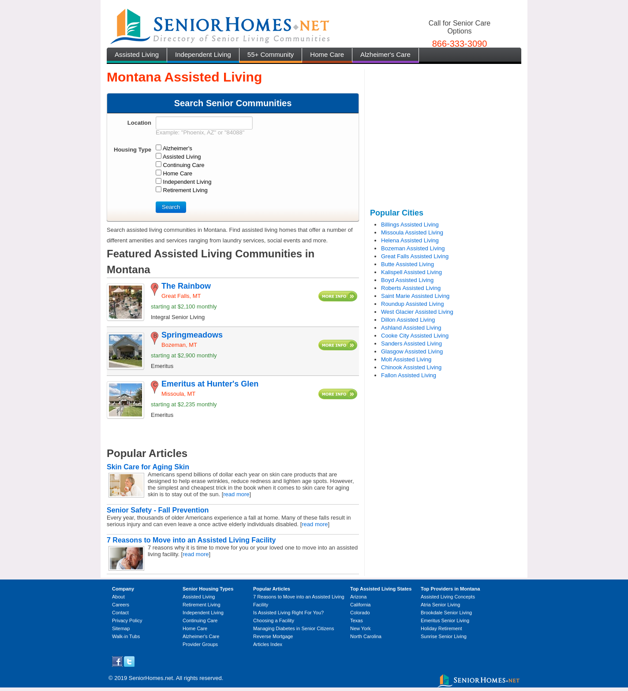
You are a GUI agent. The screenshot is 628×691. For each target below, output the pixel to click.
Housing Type (132, 149)
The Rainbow (186, 286)
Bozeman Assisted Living (413, 248)
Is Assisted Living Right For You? (288, 612)
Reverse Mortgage (273, 636)
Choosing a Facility (273, 620)
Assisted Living (137, 54)
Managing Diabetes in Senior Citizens (293, 628)
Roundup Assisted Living (412, 304)
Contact (120, 612)
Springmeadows (192, 335)
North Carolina (365, 636)
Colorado (360, 612)
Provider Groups (200, 644)
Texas (356, 620)
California (360, 604)
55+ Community (270, 54)
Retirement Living (202, 604)
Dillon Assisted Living (408, 319)
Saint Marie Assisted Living (415, 296)
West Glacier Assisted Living (417, 311)
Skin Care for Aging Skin (148, 467)
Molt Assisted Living (406, 359)
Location (139, 122)
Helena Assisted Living (410, 240)
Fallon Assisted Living (408, 375)
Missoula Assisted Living (412, 232)
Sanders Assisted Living (411, 343)
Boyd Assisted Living (407, 280)
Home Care (327, 54)
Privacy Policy (127, 620)
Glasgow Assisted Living (412, 351)
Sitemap (121, 628)
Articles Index (267, 644)
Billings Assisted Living (410, 224)
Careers (120, 604)
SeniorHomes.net (151, 678)
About (118, 596)
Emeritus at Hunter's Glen (209, 383)
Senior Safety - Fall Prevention (158, 510)
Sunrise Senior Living (444, 636)
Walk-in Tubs (126, 636)
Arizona (358, 596)
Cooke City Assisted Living (415, 335)
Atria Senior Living (440, 604)
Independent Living (203, 54)
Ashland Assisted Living (411, 327)
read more (236, 494)
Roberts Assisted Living (411, 288)
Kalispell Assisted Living (411, 272)
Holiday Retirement (441, 628)
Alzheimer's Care (385, 54)
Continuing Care (200, 620)
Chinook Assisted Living (411, 367)
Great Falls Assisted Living (415, 256)
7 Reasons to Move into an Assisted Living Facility (191, 540)
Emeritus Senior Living (445, 620)
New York (360, 628)
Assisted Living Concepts (448, 596)
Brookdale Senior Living (446, 612)
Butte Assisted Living (407, 264)
